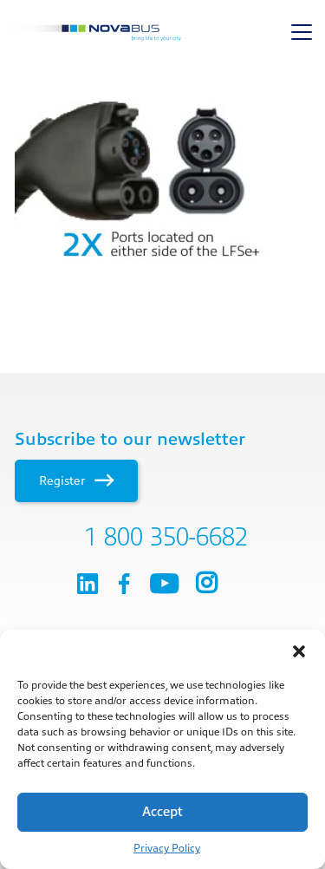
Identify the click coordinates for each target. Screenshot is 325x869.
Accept (162, 812)
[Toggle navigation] (301, 32)
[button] (299, 651)
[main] (162, 177)
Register (76, 480)
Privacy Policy (166, 848)
